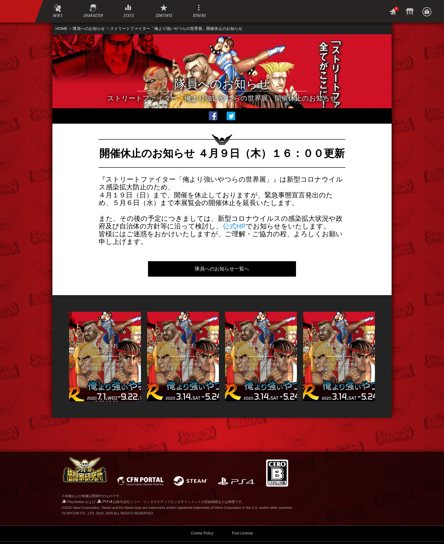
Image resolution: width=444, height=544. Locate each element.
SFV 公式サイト (128, 533)
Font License (242, 515)
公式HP (234, 226)
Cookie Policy (202, 515)
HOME (62, 28)
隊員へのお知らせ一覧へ (222, 268)
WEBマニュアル (81, 533)
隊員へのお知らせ (89, 28)
